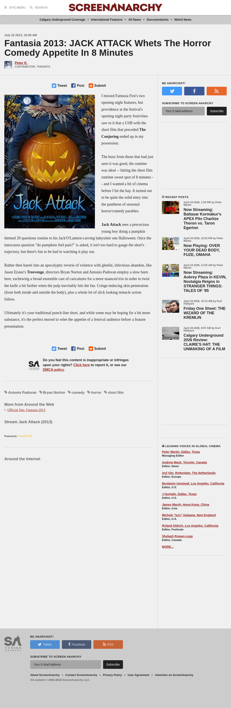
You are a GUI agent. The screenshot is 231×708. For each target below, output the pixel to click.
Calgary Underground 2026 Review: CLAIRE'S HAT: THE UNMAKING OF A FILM (204, 342)
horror (96, 392)
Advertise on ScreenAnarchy (174, 675)
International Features (107, 19)
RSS (108, 644)
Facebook (76, 644)
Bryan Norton (54, 392)
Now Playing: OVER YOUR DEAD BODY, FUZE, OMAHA (202, 250)
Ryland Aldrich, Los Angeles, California (190, 525)
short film (116, 392)
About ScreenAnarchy (45, 675)
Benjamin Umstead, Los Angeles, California (193, 483)
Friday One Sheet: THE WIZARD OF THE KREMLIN (205, 313)
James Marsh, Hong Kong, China (185, 504)
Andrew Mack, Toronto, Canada (184, 462)
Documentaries (157, 19)
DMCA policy (53, 370)
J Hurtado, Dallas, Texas (179, 494)
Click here (81, 365)
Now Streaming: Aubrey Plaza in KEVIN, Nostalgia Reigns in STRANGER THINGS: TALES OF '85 (205, 281)
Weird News (182, 19)
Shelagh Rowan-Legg (177, 536)
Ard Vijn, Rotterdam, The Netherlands (189, 473)
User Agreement (138, 675)
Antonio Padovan (22, 392)
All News (134, 19)
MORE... (168, 546)
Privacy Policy (112, 675)
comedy (78, 392)
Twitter (45, 644)
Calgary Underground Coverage (62, 19)
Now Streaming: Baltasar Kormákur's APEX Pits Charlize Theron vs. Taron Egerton (202, 219)
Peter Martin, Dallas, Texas (181, 452)
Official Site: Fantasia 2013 (26, 410)
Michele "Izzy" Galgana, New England (189, 515)
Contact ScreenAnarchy (81, 675)
